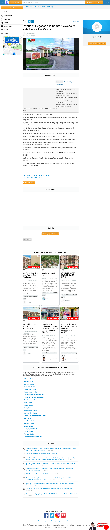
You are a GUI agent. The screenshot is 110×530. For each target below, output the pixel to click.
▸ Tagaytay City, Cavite (32, 429)
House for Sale (37, 7)
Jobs (4, 12)
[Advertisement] (66, 13)
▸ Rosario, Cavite (30, 424)
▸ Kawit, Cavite (30, 408)
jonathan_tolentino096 (53, 359)
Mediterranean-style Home (51, 275)
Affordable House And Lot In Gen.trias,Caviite (31, 327)
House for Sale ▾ (15, 2)
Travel (5, 30)
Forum (4, 33)
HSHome (31, 303)
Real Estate (27, 7)
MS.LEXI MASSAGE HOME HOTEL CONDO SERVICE (43, 454)
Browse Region (30, 183)
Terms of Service (66, 521)
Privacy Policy (55, 521)
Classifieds (6, 26)
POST (12, 7)
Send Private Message (98, 43)
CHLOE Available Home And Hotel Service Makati (43, 474)
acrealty (31, 354)
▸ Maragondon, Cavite (32, 414)
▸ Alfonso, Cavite (30, 379)
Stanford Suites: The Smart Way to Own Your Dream (32, 276)
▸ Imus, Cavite (29, 403)
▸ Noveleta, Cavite (31, 421)
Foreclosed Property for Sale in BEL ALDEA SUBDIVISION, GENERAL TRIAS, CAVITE (70, 329)
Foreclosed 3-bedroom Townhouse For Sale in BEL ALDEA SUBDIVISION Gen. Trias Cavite (51, 329)
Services (5, 19)
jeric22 (49, 301)
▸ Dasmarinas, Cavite (32, 393)
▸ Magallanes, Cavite (32, 411)
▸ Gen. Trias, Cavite (31, 400)
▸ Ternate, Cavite (30, 435)
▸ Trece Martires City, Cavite (34, 437)
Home (40, 521)
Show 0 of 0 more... (28, 240)
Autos (4, 23)
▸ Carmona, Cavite (31, 387)
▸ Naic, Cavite (29, 419)
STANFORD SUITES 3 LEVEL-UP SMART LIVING (70, 276)
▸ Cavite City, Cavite (31, 390)
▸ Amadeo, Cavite (31, 382)
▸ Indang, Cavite (30, 406)
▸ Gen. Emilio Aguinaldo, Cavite (35, 398)
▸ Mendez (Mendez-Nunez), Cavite (37, 416)
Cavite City (52, 7)
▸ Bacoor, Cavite (30, 385)
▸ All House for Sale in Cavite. (35, 179)
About (48, 521)
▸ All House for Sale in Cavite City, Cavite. (39, 176)
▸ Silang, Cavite (30, 427)
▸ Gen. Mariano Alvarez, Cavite (35, 395)
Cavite (45, 7)
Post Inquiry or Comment (51, 235)
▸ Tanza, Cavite (30, 432)
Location (90, 2)
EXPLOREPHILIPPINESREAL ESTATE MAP (12, 40)
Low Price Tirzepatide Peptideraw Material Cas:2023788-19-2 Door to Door (51, 489)
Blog (44, 521)
